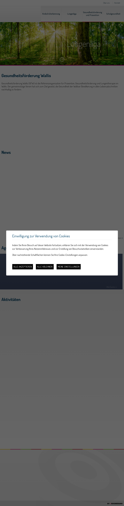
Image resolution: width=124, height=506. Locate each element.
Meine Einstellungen (68, 266)
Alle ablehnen (44, 266)
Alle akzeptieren (22, 266)
